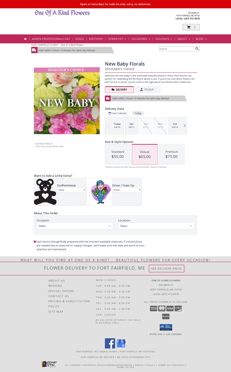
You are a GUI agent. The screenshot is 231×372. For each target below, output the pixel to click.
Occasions (141, 39)
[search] (197, 48)
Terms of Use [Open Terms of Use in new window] (125, 367)
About (184, 39)
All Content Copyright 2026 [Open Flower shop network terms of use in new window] (84, 365)
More (201, 39)
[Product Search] (176, 49)
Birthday (96, 39)
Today (138, 113)
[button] (191, 27)
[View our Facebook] (110, 347)
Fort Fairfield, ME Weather (97, 357)
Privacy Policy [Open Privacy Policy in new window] (145, 365)
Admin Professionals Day (51, 39)
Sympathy (117, 39)
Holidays (164, 39)
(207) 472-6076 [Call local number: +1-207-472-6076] (192, 18)
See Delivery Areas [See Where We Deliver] (166, 268)
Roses (79, 39)
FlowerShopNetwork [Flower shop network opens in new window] (117, 365)
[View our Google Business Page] (121, 347)
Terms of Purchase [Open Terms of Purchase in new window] (171, 365)
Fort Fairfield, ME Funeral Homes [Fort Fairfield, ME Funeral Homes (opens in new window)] (96, 351)
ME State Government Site (133, 357)
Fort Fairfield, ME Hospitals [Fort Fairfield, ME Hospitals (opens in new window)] (137, 351)
